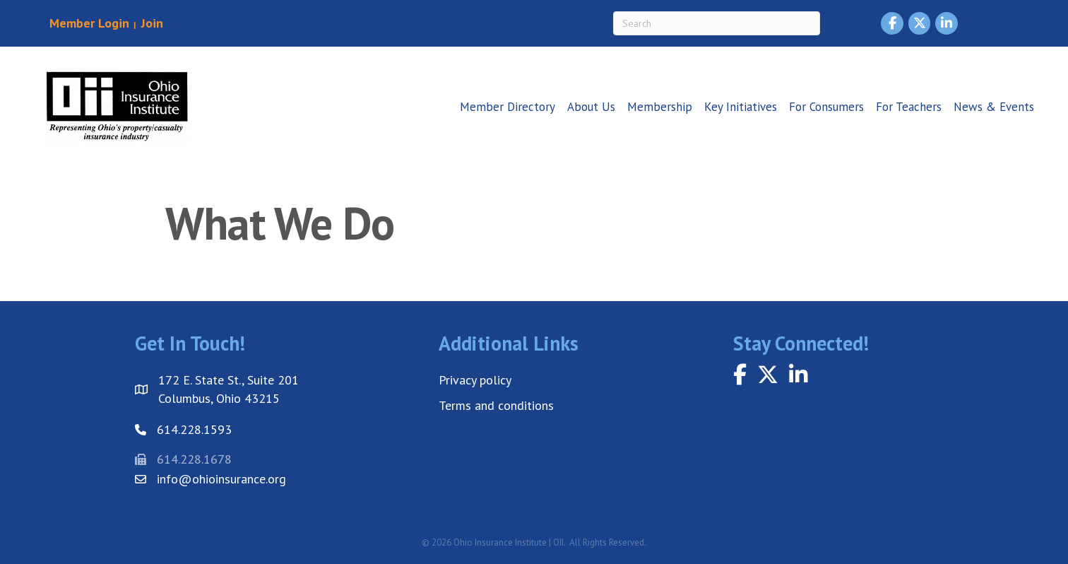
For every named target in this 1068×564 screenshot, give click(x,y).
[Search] (716, 23)
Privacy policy (475, 380)
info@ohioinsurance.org (221, 479)
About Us (591, 106)
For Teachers (909, 106)
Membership (659, 106)
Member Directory (507, 106)
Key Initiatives (740, 106)
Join (150, 23)
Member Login (89, 23)
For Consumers (826, 106)
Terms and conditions (496, 405)
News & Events (994, 106)
